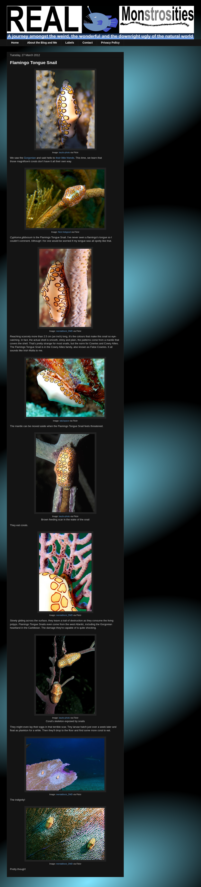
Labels (69, 42)
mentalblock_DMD (64, 331)
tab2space (64, 421)
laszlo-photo (64, 152)
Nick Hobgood (64, 232)
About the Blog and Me (42, 42)
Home (15, 42)
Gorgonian (30, 157)
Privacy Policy (110, 42)
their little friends (65, 157)
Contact (88, 42)
